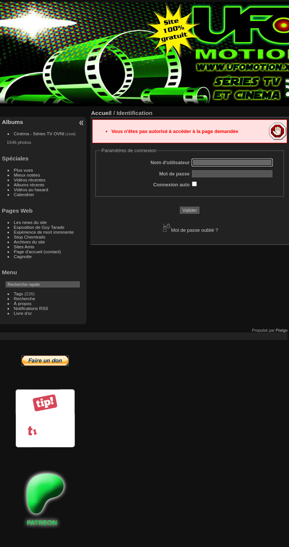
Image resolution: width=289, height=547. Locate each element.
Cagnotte (23, 256)
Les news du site (30, 222)
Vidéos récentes (30, 179)
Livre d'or (23, 313)
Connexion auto (171, 184)
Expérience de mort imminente (44, 232)
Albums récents (29, 184)
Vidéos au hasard (31, 189)
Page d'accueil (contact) (37, 251)
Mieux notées (27, 174)
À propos (23, 303)
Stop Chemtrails (30, 236)
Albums (12, 122)
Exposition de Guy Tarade (39, 227)
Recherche (24, 298)
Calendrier (24, 194)
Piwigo (281, 330)
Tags (18, 293)
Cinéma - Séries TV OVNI (39, 133)
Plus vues (23, 170)
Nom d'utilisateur (170, 162)
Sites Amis (24, 246)
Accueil (101, 113)
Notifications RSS (31, 308)
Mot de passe (174, 174)
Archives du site (29, 241)
